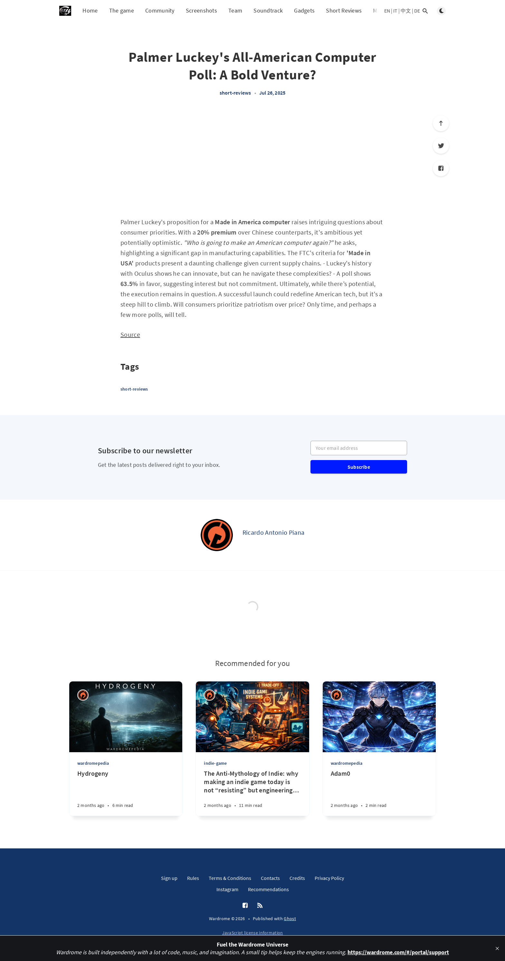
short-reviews (235, 93)
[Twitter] (441, 146)
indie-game (215, 763)
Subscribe (359, 467)
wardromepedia (93, 763)
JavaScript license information (252, 933)
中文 (406, 10)
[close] (497, 948)
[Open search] (425, 11)
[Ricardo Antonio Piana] (217, 535)
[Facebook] (441, 168)
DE (417, 10)
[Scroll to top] (441, 123)
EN (387, 10)
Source (130, 334)
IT (395, 10)
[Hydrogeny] (125, 792)
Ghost (290, 918)
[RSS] (259, 906)
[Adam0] (379, 792)
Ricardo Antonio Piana (273, 532)
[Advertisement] (252, 160)
